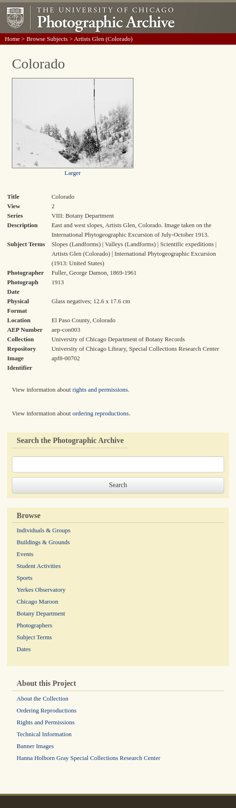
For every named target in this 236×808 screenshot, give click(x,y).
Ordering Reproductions (46, 710)
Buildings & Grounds (43, 542)
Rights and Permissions (46, 722)
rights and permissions (100, 389)
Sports (24, 577)
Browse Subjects (47, 38)
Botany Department (41, 613)
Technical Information (44, 734)
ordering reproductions (100, 413)
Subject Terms (34, 637)
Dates (24, 649)
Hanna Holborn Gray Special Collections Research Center (88, 757)
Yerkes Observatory (41, 589)
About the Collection (42, 698)
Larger (73, 172)
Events (25, 554)
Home (12, 38)
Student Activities (39, 565)
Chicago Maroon (37, 601)
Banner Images (35, 746)
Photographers (34, 625)
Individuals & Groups (43, 530)
